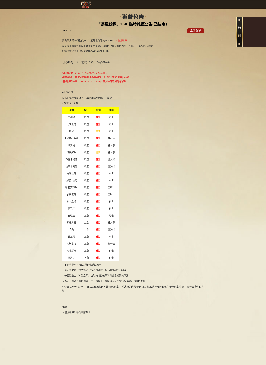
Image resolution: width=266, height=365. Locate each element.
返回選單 (195, 30)
